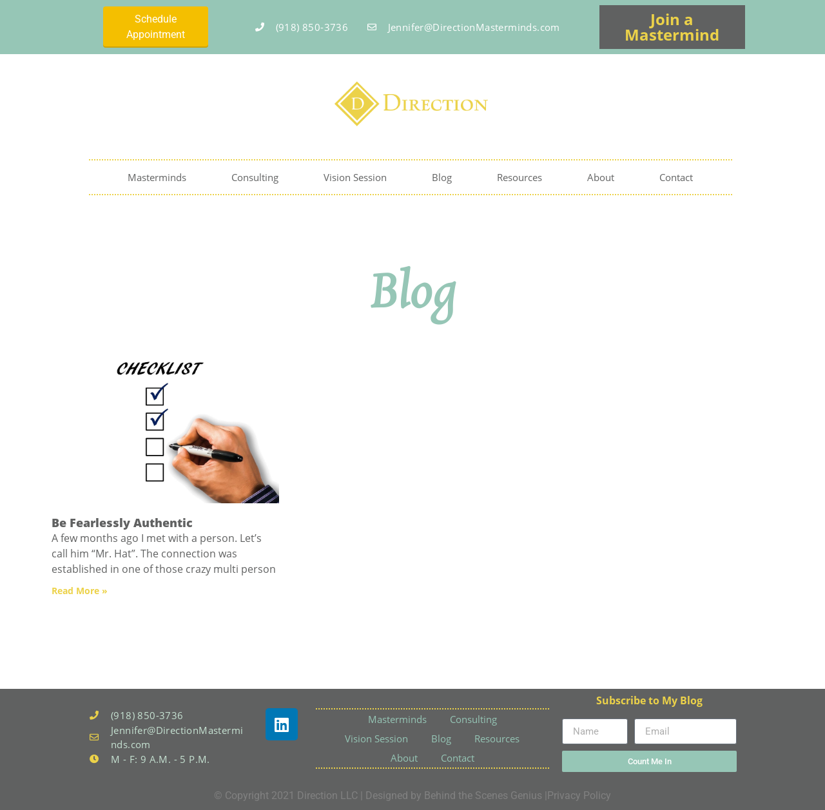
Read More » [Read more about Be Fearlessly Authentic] (80, 590)
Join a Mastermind (672, 26)
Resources (519, 177)
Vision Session (355, 177)
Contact (676, 177)
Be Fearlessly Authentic (122, 522)
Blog (442, 177)
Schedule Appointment (155, 27)
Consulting (254, 177)
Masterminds (157, 177)
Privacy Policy (579, 795)
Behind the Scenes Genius (483, 795)
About (600, 177)
